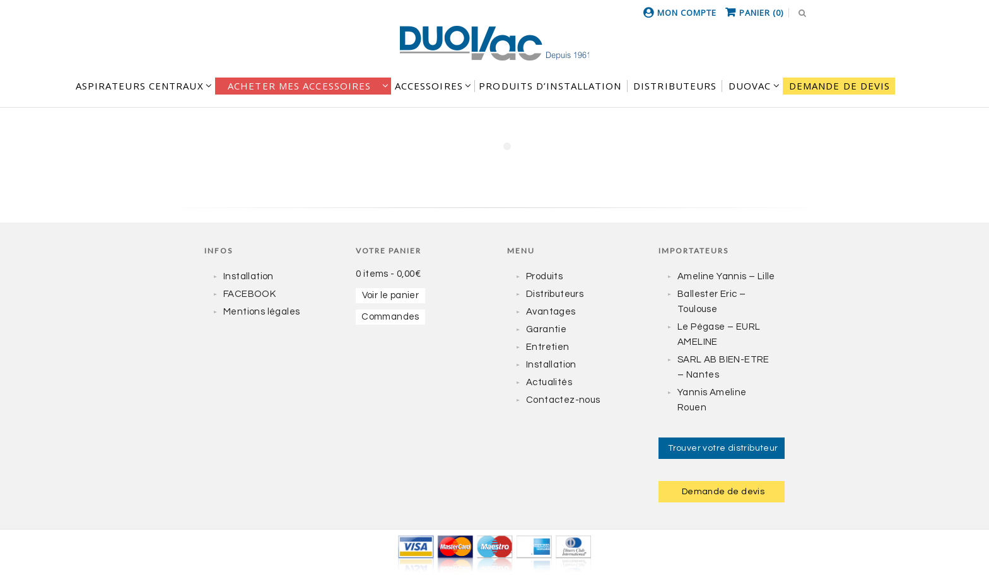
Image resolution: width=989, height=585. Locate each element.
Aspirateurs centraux (140, 85)
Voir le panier (390, 295)
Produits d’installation (550, 85)
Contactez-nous (563, 400)
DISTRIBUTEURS (675, 85)
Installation (248, 276)
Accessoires (429, 85)
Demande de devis (840, 85)
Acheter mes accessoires (299, 85)
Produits (544, 276)
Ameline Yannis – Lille (726, 276)
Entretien (548, 347)
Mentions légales (261, 311)
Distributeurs (554, 294)
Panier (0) (761, 12)
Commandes (390, 316)
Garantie (546, 329)
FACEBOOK (249, 294)
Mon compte (687, 12)
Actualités (549, 382)
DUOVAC (750, 85)
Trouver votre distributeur (723, 448)
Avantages (551, 311)
